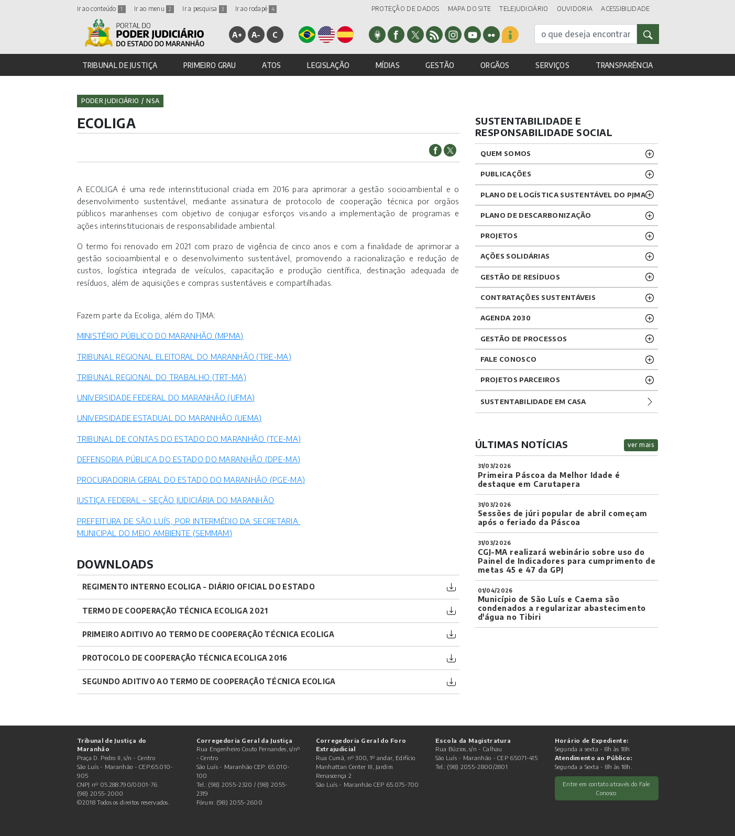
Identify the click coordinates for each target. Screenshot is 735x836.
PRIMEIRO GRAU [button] (209, 65)
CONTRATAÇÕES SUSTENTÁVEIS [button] (538, 297)
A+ (237, 34)
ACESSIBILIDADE (625, 9)
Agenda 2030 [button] (505, 318)
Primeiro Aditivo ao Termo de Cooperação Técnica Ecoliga (208, 634)
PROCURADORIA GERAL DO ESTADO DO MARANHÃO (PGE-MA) (191, 479)
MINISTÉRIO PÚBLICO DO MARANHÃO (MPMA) (160, 335)
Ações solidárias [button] (515, 256)
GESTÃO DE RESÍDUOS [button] (520, 277)
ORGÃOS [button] (495, 65)
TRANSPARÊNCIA (624, 65)
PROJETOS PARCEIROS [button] (520, 379)
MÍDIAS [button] (388, 65)
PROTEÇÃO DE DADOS (405, 9)
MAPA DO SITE (469, 9)
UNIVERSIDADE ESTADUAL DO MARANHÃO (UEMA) (169, 417)
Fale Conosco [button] (508, 359)
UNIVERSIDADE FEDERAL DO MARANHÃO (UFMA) (166, 397)
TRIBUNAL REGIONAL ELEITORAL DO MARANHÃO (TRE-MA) (184, 356)
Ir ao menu (154, 9)
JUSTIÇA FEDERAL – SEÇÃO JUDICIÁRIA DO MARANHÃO (176, 500)
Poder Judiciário (110, 101)
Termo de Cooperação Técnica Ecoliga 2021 (175, 610)
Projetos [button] (499, 235)
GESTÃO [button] (439, 65)
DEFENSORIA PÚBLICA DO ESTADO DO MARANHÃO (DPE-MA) (189, 459)
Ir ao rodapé (256, 9)
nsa (152, 101)
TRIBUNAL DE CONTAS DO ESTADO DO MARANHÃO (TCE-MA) (189, 438)
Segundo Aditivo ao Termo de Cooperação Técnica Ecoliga (209, 681)
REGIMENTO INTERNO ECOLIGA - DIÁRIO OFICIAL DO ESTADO (198, 586)
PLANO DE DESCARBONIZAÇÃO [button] (535, 215)
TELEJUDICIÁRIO (523, 9)
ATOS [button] (271, 65)
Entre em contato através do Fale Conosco (606, 788)
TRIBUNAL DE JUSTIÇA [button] (120, 65)
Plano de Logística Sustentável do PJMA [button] (562, 195)
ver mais (641, 445)
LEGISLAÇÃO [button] (328, 65)
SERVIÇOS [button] (552, 65)
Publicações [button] (505, 174)
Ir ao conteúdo (101, 9)
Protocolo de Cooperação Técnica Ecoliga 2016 (185, 657)
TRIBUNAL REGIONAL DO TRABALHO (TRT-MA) (161, 377)
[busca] (585, 34)
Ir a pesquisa (204, 9)
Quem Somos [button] (505, 153)
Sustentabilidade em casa (533, 401)
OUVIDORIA (575, 9)
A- (256, 34)
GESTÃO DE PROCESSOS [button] (523, 339)
